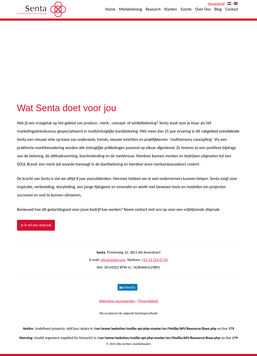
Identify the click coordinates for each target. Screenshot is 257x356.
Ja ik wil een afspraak (36, 225)
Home (110, 9)
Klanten (170, 9)
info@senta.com (113, 259)
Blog (218, 9)
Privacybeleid (148, 301)
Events (186, 9)
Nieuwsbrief (216, 4)
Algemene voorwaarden (117, 301)
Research (153, 9)
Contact (231, 9)
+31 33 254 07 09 (155, 259)
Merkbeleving (130, 9)
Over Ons (203, 9)
